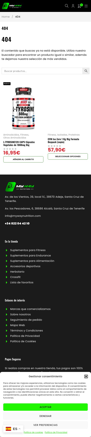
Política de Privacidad (56, 432)
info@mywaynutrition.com (23, 216)
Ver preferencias (45, 425)
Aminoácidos (50, 135)
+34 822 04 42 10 (17, 224)
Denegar (46, 416)
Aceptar (45, 407)
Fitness (64, 135)
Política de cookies (33, 432)
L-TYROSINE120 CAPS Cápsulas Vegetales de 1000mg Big (58, 144)
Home (6, 17)
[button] (86, 376)
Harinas (20, 135)
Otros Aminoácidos (54, 138)
